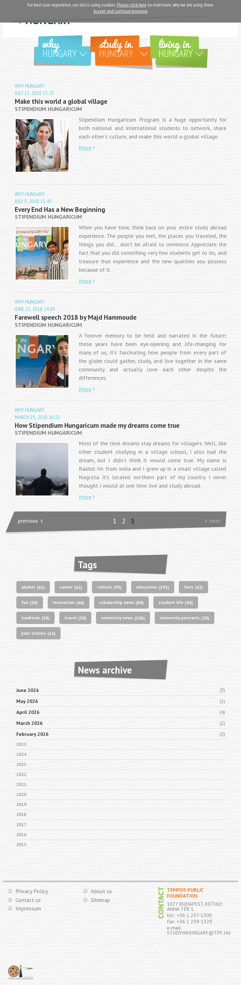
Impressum (28, 908)
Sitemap (100, 900)
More (85, 147)
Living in (183, 47)
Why (67, 47)
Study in (126, 47)
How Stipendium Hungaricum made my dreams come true (97, 425)
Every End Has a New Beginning (60, 209)
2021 (21, 784)
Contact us (28, 900)
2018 (21, 814)
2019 (21, 804)
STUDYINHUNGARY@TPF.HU (198, 933)
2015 (21, 844)
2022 (21, 774)
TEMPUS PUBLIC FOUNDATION (20, 972)
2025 (21, 744)
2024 (21, 754)
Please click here (132, 5)
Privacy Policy (31, 891)
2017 (21, 824)
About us (101, 891)
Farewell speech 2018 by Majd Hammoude (76, 317)
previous (28, 520)
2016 (21, 834)
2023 (21, 764)
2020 (21, 794)
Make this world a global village (61, 101)
